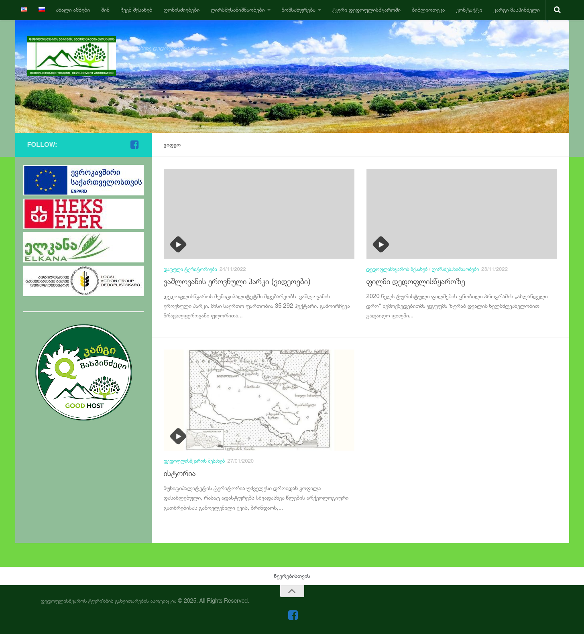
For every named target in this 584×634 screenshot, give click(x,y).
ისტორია (180, 473)
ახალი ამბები (73, 10)
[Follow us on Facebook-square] (135, 144)
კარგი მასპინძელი (516, 10)
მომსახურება (298, 10)
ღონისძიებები (181, 10)
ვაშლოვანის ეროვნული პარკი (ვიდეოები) (237, 281)
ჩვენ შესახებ (137, 10)
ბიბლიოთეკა (428, 10)
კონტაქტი (469, 10)
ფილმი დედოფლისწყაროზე (415, 281)
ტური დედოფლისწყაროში (366, 10)
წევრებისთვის (292, 576)
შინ (105, 10)
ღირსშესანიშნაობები (238, 10)
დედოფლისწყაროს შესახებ (397, 269)
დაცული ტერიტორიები (190, 269)
